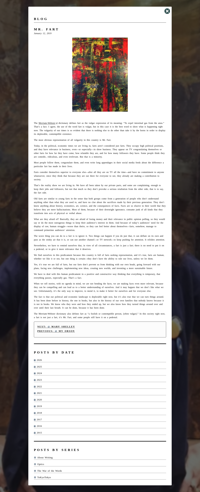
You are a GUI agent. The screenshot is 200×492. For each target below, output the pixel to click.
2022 (38, 386)
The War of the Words (48, 470)
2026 (38, 360)
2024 (38, 373)
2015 (38, 432)
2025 (38, 366)
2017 (38, 419)
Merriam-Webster (47, 123)
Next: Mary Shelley (56, 326)
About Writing (43, 457)
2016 (38, 426)
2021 (38, 393)
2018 (38, 412)
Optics (39, 464)
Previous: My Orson (56, 331)
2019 (38, 406)
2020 (38, 399)
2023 (38, 379)
